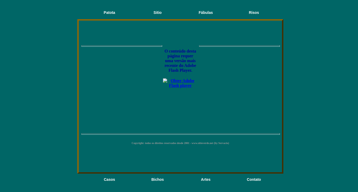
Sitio (158, 12)
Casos (109, 179)
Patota (109, 12)
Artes (206, 179)
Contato (254, 179)
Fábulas (206, 12)
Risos (254, 12)
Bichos (157, 179)
